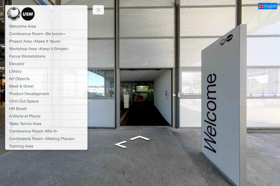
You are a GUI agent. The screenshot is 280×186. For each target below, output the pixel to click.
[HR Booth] (46, 108)
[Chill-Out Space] (46, 101)
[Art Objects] (46, 78)
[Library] (46, 71)
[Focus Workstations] (46, 56)
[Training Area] (46, 146)
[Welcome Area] (46, 26)
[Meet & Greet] (46, 86)
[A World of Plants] (46, 116)
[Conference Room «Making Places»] (46, 138)
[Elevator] (46, 63)
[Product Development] (46, 93)
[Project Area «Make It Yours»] (46, 41)
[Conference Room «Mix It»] (46, 131)
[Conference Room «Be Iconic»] (46, 33)
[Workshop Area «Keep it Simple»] (46, 48)
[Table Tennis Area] (46, 123)
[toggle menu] (98, 9)
